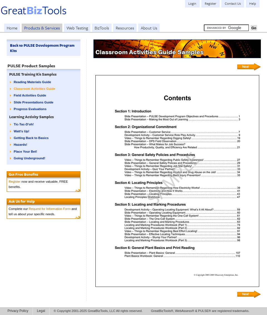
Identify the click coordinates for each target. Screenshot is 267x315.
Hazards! (20, 144)
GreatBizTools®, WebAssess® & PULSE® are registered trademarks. (200, 310)
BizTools (102, 28)
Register (15, 181)
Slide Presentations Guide (33, 102)
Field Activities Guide (30, 95)
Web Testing (77, 28)
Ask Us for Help (22, 201)
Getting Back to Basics (31, 138)
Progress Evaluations (30, 109)
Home (12, 28)
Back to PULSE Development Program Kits (42, 48)
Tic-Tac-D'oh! (24, 124)
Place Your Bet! (25, 151)
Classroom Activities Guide (34, 88)
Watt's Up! (21, 131)
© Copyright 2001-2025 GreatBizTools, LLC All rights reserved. (98, 310)
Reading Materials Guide (32, 82)
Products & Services (42, 28)
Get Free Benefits (23, 174)
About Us (149, 28)
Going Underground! (29, 158)
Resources (125, 28)
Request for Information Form (49, 208)
